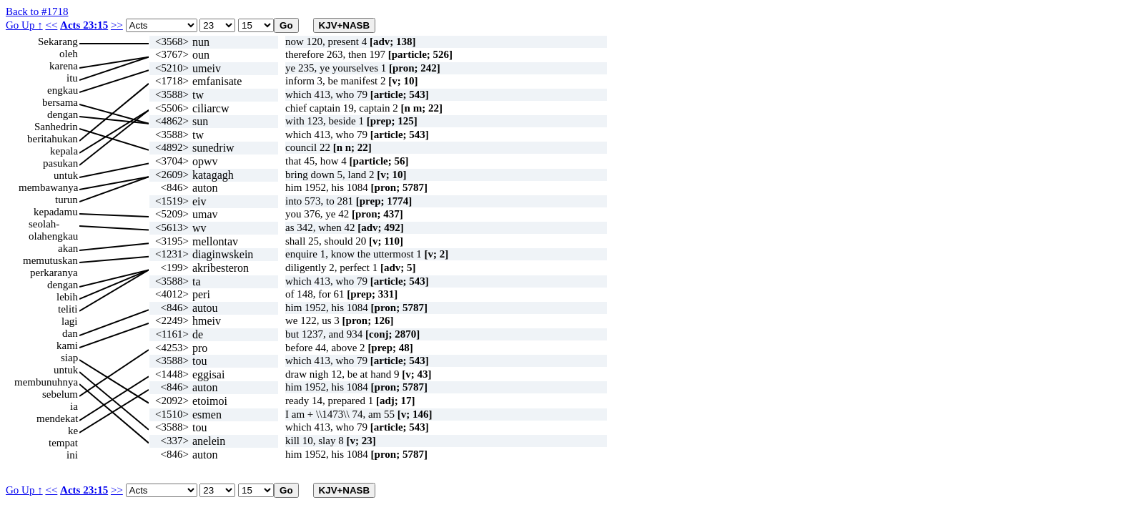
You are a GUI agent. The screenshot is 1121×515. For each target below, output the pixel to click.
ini (72, 455)
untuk (66, 175)
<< (51, 25)
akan (68, 248)
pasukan (60, 163)
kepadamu (56, 211)
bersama (60, 102)
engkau (62, 90)
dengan (62, 114)
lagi (69, 321)
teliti (68, 309)
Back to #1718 (37, 11)
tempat (63, 442)
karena (63, 66)
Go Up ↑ (24, 25)
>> (117, 25)
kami (67, 345)
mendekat (57, 418)
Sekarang (58, 41)
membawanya (48, 187)
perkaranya (54, 272)
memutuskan (50, 260)
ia (74, 406)
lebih (67, 297)
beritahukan (52, 138)
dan (70, 333)
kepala (64, 151)
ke (73, 430)
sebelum (60, 394)
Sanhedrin (56, 126)
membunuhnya (46, 382)
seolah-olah (44, 224)
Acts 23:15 (84, 25)
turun (66, 199)
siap (69, 357)
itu (72, 78)
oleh (68, 53)
